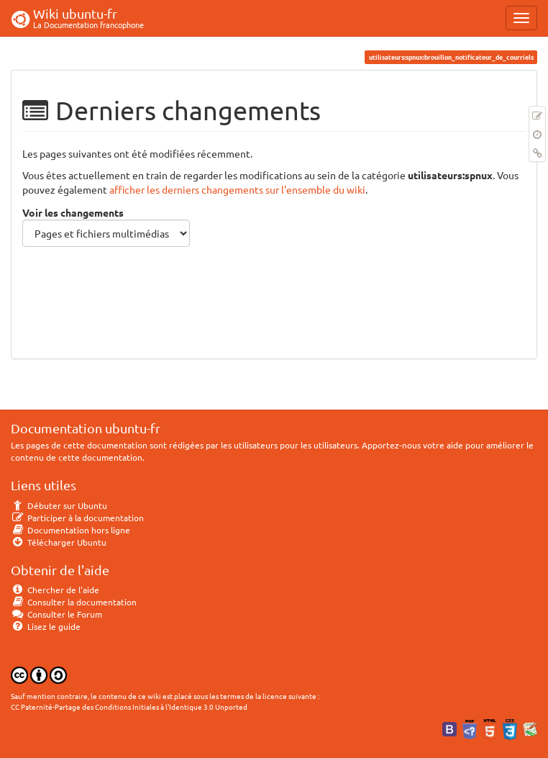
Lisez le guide (46, 626)
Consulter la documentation (74, 602)
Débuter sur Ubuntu (59, 505)
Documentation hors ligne (70, 530)
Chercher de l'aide (55, 589)
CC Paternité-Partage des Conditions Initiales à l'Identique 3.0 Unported (129, 706)
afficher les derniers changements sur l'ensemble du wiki (237, 189)
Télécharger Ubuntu (58, 542)
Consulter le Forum (56, 614)
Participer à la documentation (77, 517)
